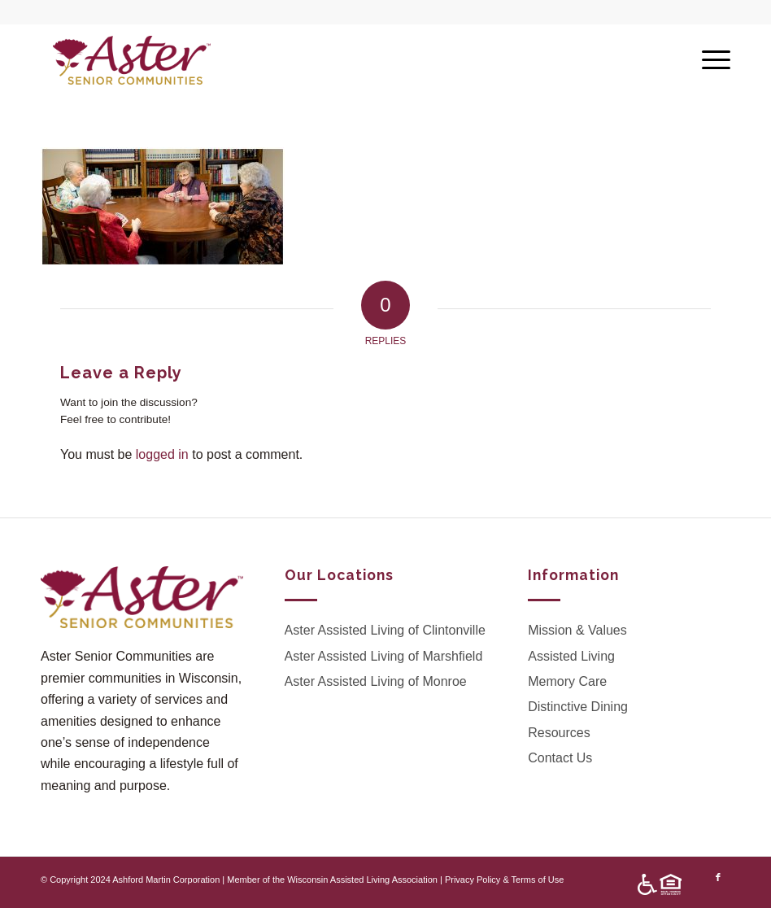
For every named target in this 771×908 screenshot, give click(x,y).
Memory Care (567, 681)
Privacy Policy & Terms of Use (504, 879)
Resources (559, 733)
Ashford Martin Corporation (166, 879)
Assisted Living (571, 656)
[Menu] (708, 60)
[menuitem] (655, 885)
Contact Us (560, 758)
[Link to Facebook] (718, 877)
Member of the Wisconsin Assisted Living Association (332, 879)
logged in (162, 454)
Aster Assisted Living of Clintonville (385, 630)
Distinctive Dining (578, 707)
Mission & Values (577, 630)
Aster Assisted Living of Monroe (376, 681)
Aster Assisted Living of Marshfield (384, 656)
